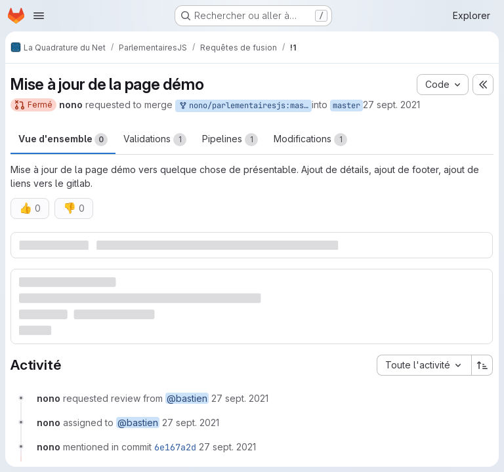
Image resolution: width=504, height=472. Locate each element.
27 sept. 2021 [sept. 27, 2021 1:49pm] (391, 104)
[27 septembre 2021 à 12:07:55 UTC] (227, 446)
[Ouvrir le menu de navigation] (38, 15)
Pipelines (230, 139)
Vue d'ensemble (63, 139)
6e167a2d (175, 447)
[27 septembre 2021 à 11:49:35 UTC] (239, 398)
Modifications (310, 139)
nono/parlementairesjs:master (245, 105)
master (346, 105)
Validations (154, 139)
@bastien (187, 398)
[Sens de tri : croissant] (482, 365)
